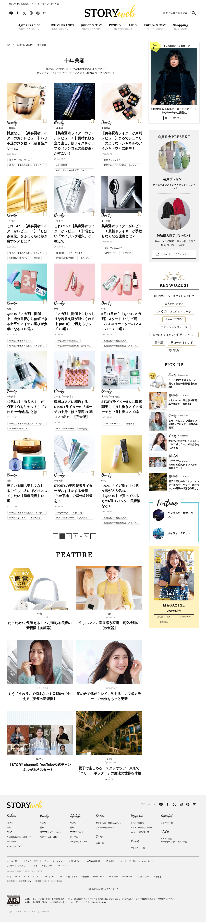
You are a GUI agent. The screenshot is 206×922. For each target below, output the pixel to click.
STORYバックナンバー (141, 827)
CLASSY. (16, 877)
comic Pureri (127, 877)
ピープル (74, 837)
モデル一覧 (12, 861)
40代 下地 (77, 513)
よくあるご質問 (30, 861)
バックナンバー (184, 617)
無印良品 (174, 350)
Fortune (100, 816)
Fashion (11, 816)
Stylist (165, 831)
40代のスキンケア (17, 518)
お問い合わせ (75, 861)
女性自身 (85, 877)
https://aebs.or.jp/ (98, 902)
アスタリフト (85, 518)
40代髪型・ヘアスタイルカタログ (174, 296)
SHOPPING (12, 842)
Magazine (137, 816)
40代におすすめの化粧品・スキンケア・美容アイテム (25, 165)
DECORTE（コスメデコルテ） (70, 253)
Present (135, 841)
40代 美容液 (61, 165)
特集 (9, 827)
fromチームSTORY (15, 846)
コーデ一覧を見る (173, 118)
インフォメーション (53, 861)
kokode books (40, 881)
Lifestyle (75, 816)
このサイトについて (16, 865)
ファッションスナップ (174, 327)
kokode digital (56, 881)
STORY (36, 877)
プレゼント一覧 (138, 848)
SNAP (9, 832)
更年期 (159, 342)
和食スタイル (71, 877)
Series (99, 836)
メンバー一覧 (167, 823)
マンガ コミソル (143, 877)
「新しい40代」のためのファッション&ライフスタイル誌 (33, 4)
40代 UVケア (62, 513)
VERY (26, 877)
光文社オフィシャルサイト (141, 861)
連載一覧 (100, 843)
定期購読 (164, 622)
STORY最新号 (137, 823)
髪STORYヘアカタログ (50, 832)
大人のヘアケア (174, 303)
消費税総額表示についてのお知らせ (103, 889)
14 (86, 536)
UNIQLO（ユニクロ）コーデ (174, 311)
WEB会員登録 (93, 861)
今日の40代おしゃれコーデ (19, 837)
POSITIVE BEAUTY (18, 258)
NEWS (10, 823)
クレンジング (85, 258)
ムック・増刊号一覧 (140, 832)
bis (61, 877)
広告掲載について (114, 861)
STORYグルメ (76, 832)
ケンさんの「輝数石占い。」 (109, 823)
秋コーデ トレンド (182, 342)
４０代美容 (35, 518)
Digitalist (166, 816)
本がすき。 (158, 877)
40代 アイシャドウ (112, 160)
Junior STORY (174, 319)
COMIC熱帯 (113, 877)
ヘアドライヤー (111, 253)
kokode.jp (11, 881)
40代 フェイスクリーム (19, 160)
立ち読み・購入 (163, 617)
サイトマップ (64, 865)
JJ (8, 877)
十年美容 (36, 258)
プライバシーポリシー (41, 865)
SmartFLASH (98, 877)
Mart (45, 877)
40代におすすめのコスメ (20, 341)
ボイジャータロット (179, 533)
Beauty (44, 816)
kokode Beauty (25, 881)
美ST (54, 877)
